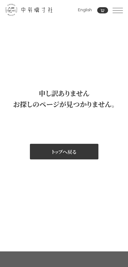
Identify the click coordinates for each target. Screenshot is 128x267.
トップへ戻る (64, 151)
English (85, 9)
